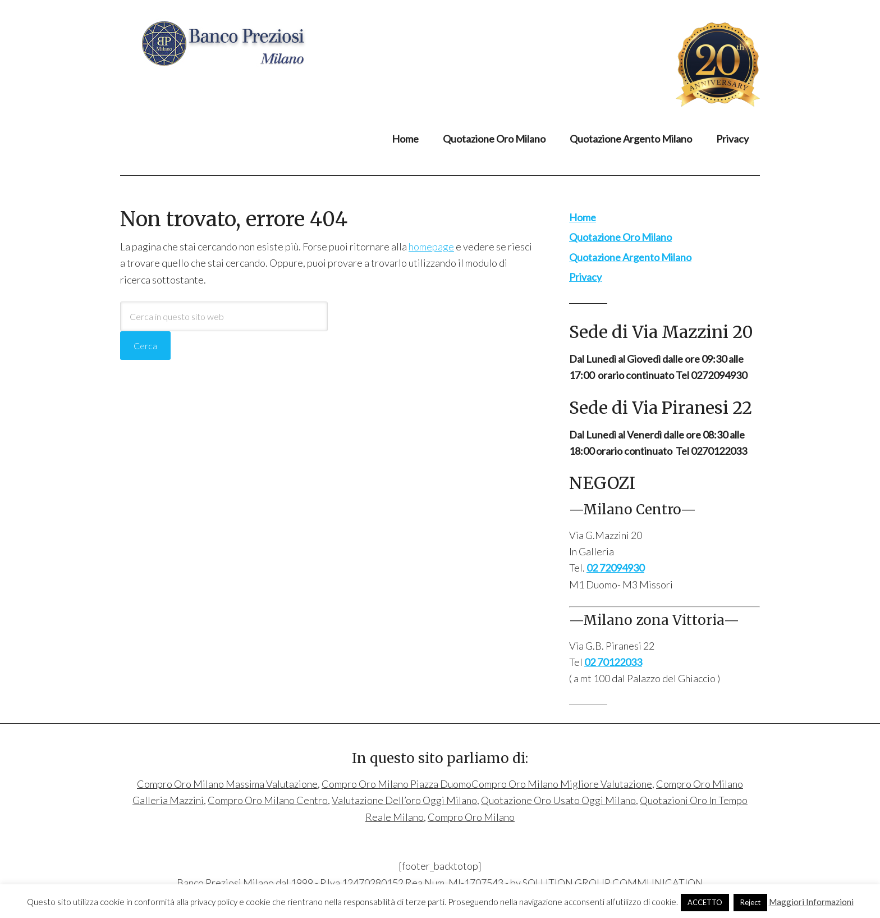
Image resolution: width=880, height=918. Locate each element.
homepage (431, 246)
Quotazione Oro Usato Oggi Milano (558, 800)
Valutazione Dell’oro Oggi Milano (404, 800)
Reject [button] (750, 902)
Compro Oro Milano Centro (268, 800)
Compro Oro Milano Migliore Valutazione (561, 784)
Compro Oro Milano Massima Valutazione (227, 784)
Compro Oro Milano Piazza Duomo (396, 784)
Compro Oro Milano (232, 43)
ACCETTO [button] (705, 902)
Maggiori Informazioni (811, 902)
